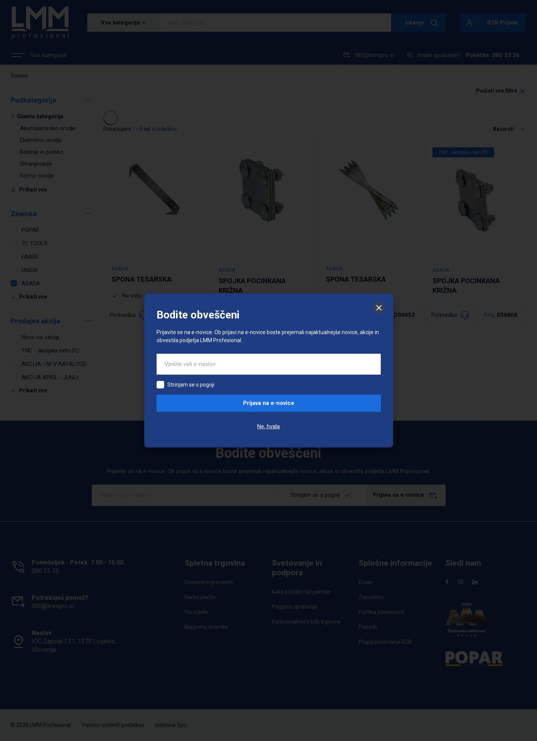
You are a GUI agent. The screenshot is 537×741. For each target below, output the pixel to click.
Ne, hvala (268, 426)
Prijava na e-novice (268, 403)
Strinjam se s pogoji (190, 385)
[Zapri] (379, 307)
